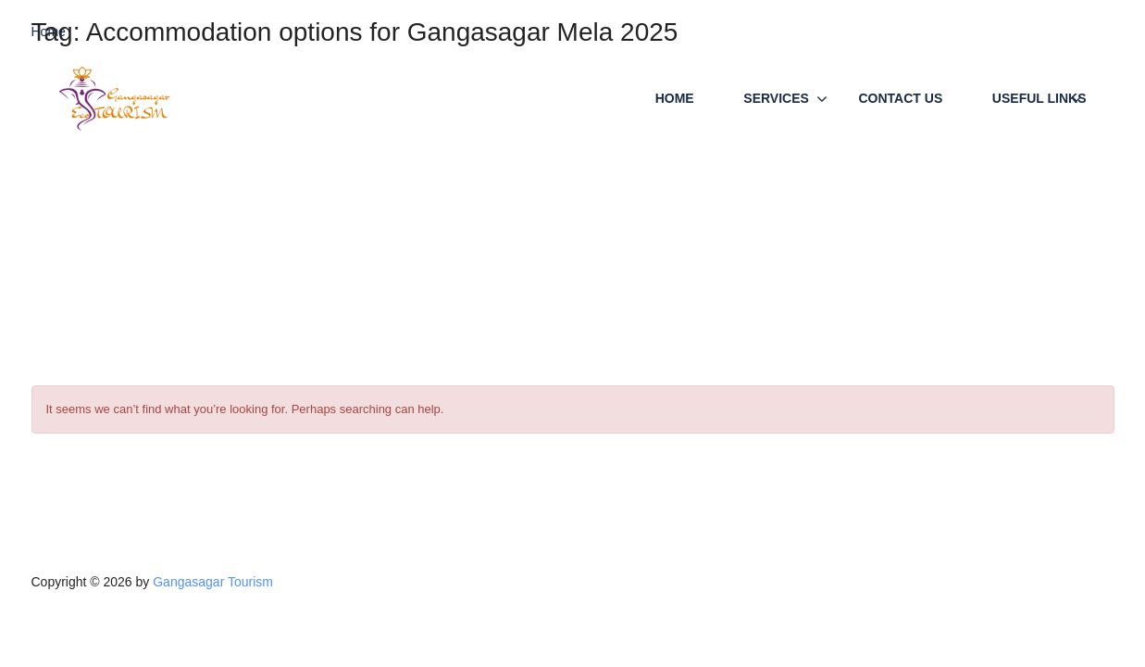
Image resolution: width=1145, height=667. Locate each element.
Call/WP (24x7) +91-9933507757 (1009, 32)
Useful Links (1039, 98)
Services (776, 98)
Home (674, 98)
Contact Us (901, 98)
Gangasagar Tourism (213, 581)
